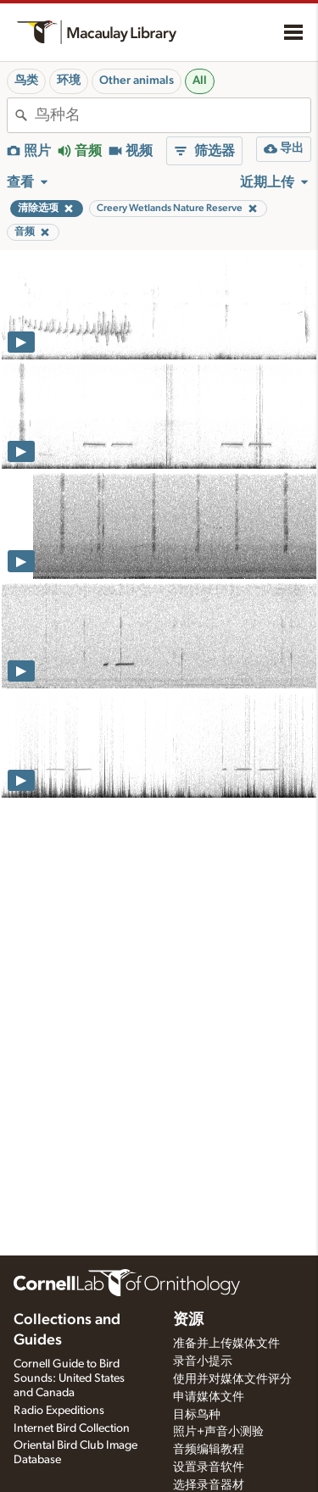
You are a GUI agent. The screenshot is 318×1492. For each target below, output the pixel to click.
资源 (188, 1320)
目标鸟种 (196, 1415)
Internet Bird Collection (72, 1428)
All (199, 80)
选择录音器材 (208, 1485)
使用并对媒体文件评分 (232, 1379)
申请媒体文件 (208, 1397)
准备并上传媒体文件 (226, 1344)
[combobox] (172, 115)
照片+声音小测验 (218, 1432)
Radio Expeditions (59, 1411)
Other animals (136, 80)
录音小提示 (202, 1361)
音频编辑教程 (208, 1450)
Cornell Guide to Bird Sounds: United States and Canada (69, 1378)
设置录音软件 (208, 1467)
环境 (69, 80)
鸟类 (26, 80)
